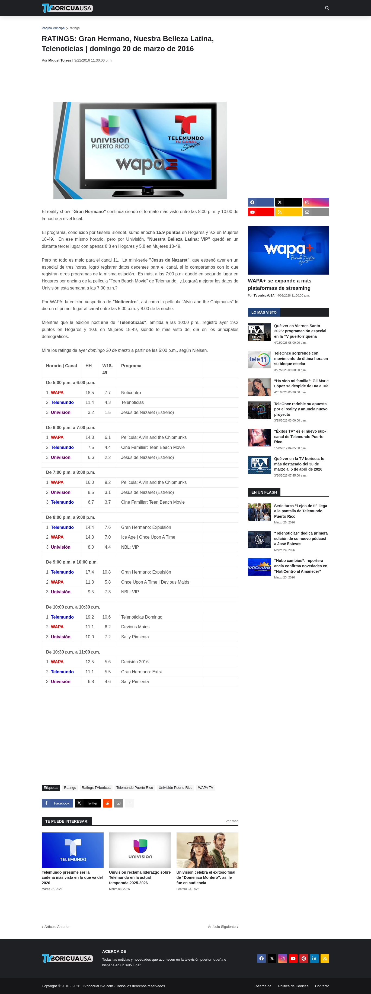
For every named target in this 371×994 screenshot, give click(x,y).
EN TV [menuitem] (101, 24)
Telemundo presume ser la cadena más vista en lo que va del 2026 (72, 877)
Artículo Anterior (57, 927)
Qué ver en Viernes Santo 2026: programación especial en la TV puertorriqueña (300, 331)
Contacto (322, 986)
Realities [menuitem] (129, 24)
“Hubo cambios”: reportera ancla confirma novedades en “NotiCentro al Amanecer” (300, 565)
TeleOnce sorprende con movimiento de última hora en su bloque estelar (301, 358)
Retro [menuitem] (240, 24)
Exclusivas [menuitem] (213, 24)
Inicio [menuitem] (51, 24)
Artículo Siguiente (222, 927)
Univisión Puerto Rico (175, 788)
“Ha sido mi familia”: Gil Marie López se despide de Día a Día (301, 383)
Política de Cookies (293, 986)
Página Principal (53, 28)
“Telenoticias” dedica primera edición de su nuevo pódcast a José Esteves (301, 538)
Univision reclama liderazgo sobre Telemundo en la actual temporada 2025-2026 (140, 877)
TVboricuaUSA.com (97, 986)
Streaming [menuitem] (182, 24)
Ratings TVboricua (96, 788)
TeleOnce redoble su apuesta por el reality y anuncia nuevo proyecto (301, 409)
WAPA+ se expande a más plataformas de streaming (280, 284)
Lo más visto (264, 312)
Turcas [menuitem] (154, 24)
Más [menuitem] (259, 24)
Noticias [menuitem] (75, 24)
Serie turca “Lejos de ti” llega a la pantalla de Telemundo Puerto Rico (300, 511)
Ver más (231, 821)
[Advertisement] (140, 82)
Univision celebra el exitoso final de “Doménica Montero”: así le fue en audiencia (206, 877)
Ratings (74, 28)
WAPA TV (205, 788)
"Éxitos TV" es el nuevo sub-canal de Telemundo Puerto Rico (300, 436)
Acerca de (263, 986)
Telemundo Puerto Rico (134, 788)
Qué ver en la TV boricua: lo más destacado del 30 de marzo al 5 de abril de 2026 (299, 463)
